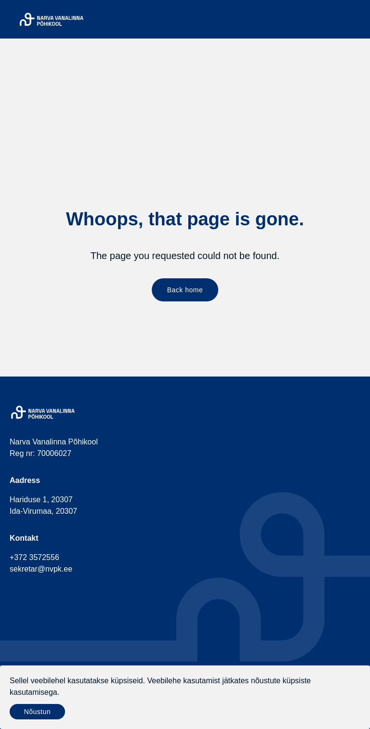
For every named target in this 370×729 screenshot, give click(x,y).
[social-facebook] (15, 595)
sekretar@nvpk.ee (41, 569)
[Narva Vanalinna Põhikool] (51, 19)
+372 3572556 (34, 557)
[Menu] (354, 19)
